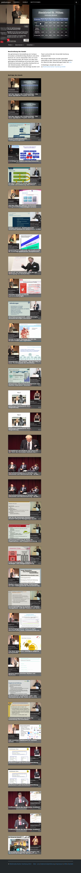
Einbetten (30, 45)
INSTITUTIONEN (35, 2)
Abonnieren (19, 45)
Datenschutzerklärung (47, 864)
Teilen (10, 45)
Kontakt (70, 864)
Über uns (36, 864)
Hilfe (65, 864)
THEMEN (16, 2)
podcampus (6, 2)
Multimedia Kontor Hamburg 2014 (20, 864)
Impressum (59, 864)
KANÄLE (25, 2)
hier (70, 62)
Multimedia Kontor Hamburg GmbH (54, 67)
